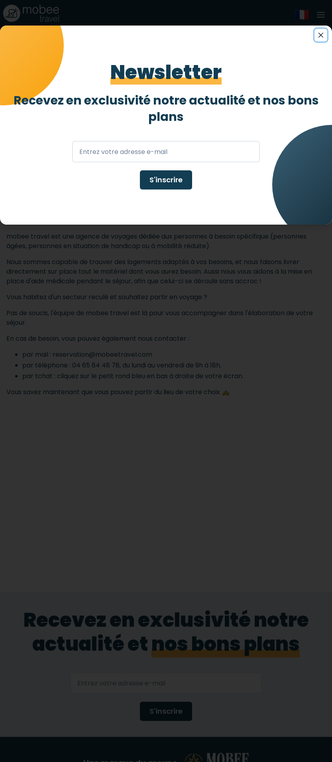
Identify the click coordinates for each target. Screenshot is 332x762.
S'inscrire (166, 180)
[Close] (320, 35)
